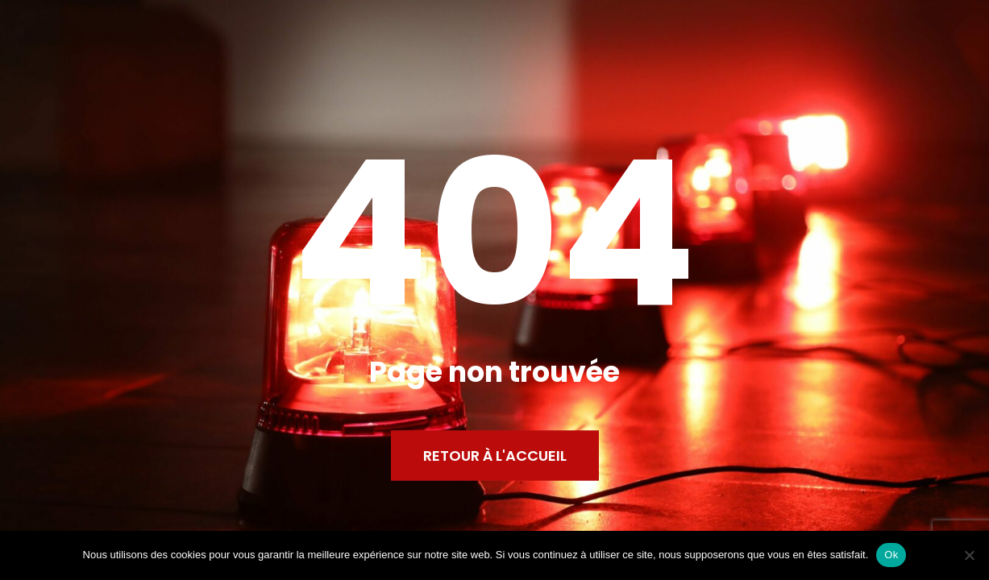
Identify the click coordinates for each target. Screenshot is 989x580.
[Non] (969, 555)
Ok (891, 555)
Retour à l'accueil (495, 455)
